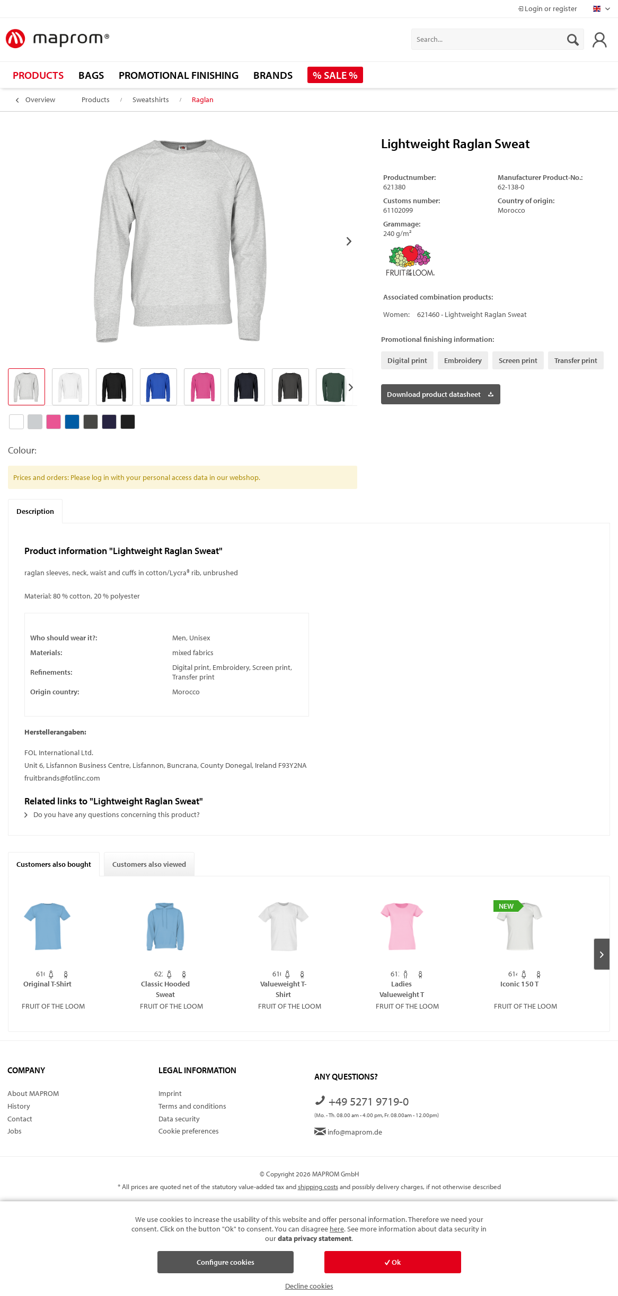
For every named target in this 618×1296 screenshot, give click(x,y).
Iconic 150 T (519, 984)
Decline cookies (309, 1286)
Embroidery (463, 360)
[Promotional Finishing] (178, 75)
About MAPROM (33, 1093)
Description (35, 511)
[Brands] (273, 75)
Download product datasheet (440, 392)
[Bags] (91, 75)
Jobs (14, 1131)
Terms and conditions (192, 1106)
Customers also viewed (149, 864)
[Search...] (497, 39)
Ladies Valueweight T (401, 989)
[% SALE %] (335, 75)
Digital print (407, 360)
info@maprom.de (348, 1132)
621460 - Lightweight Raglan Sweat (472, 314)
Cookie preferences (188, 1131)
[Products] (38, 75)
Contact (19, 1118)
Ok (393, 1262)
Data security (179, 1118)
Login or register (547, 8)
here (337, 1229)
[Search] (573, 39)
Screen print (518, 360)
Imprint (170, 1093)
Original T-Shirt (47, 984)
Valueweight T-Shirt (283, 989)
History (18, 1106)
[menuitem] (497, 39)
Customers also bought (53, 864)
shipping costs (318, 1186)
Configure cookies (225, 1262)
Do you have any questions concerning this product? (112, 814)
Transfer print (575, 360)
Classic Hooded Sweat (165, 989)
